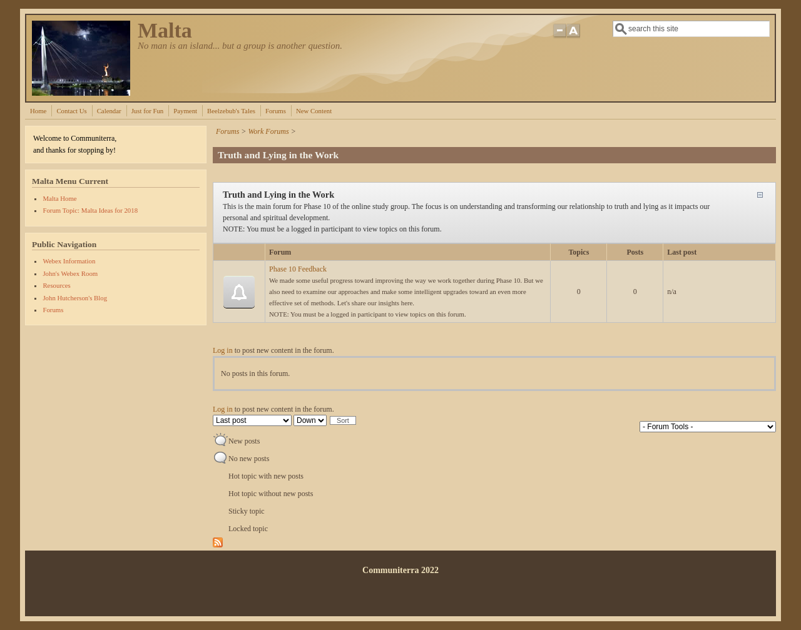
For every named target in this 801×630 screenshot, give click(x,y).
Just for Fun (147, 110)
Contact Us (71, 110)
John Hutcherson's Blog (75, 298)
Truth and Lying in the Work (278, 195)
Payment (185, 110)
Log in (223, 350)
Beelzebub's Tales (231, 110)
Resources (56, 285)
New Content (314, 110)
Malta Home (59, 198)
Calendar (109, 110)
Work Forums (268, 131)
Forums (275, 110)
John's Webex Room (70, 273)
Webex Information (69, 261)
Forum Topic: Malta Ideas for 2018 (90, 210)
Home (38, 110)
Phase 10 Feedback (298, 269)
